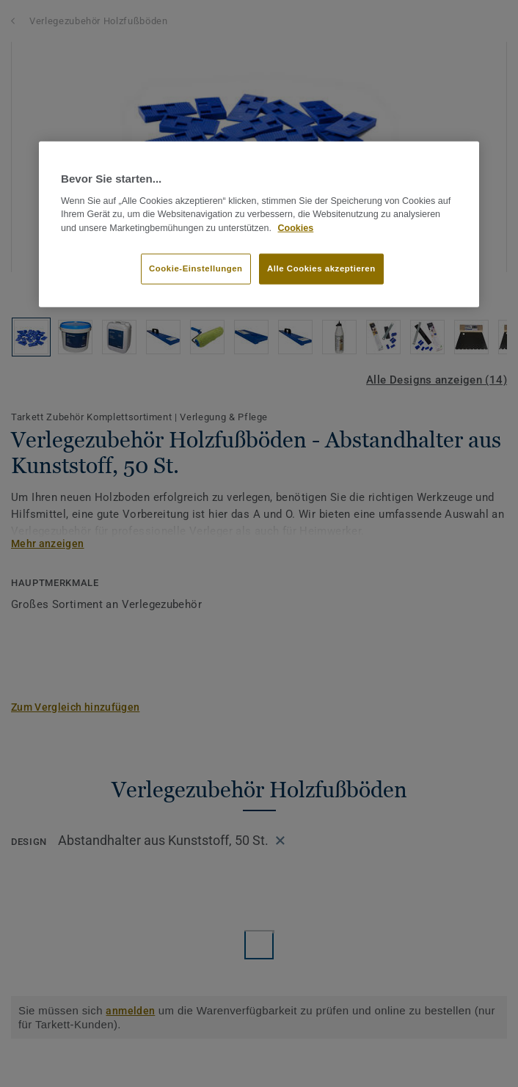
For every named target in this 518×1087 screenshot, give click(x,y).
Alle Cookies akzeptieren (321, 268)
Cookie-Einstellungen (196, 268)
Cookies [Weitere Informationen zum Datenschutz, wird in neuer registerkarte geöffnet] (296, 228)
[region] (259, 224)
